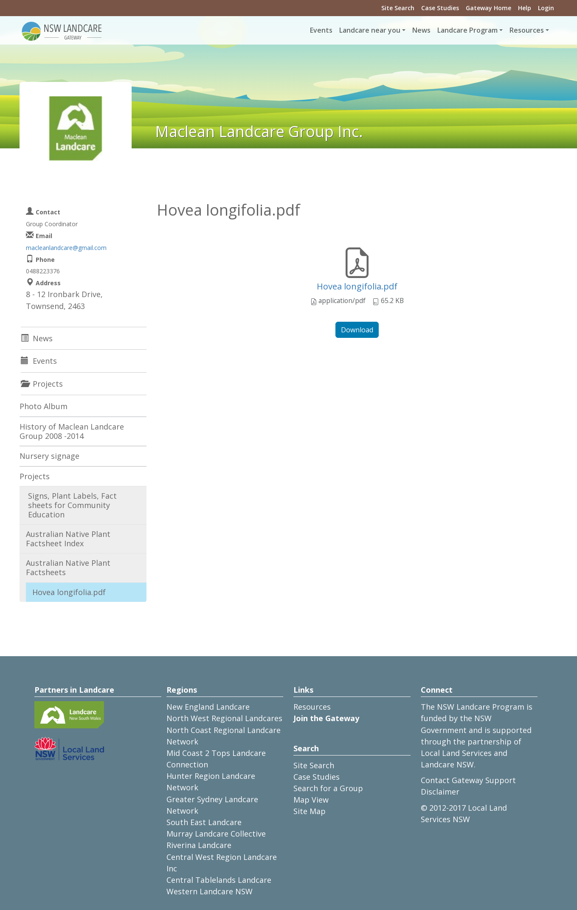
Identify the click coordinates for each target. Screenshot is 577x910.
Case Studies (440, 8)
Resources (312, 707)
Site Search (397, 8)
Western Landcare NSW (209, 891)
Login (546, 8)
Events (321, 30)
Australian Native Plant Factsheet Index (68, 538)
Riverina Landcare (198, 845)
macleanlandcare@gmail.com (66, 248)
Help (524, 8)
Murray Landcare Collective (216, 834)
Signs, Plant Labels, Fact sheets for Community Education (72, 505)
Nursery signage (49, 456)
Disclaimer (440, 791)
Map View (311, 800)
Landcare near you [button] (369, 30)
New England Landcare (208, 707)
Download (357, 329)
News (421, 30)
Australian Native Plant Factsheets (68, 567)
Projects (35, 476)
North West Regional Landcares (224, 718)
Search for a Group (328, 788)
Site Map (309, 811)
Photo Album (44, 406)
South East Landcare (204, 822)
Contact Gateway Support (468, 780)
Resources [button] (526, 30)
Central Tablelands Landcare (218, 880)
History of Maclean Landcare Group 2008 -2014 (72, 431)
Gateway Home (488, 8)
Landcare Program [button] (467, 30)
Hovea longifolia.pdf (357, 286)
